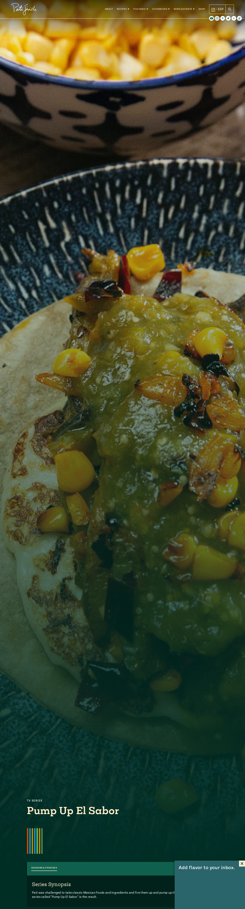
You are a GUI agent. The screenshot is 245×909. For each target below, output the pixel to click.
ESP (220, 10)
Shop (202, 10)
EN (213, 10)
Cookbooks (159, 10)
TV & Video (139, 10)
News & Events (183, 10)
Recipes (122, 10)
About (109, 10)
